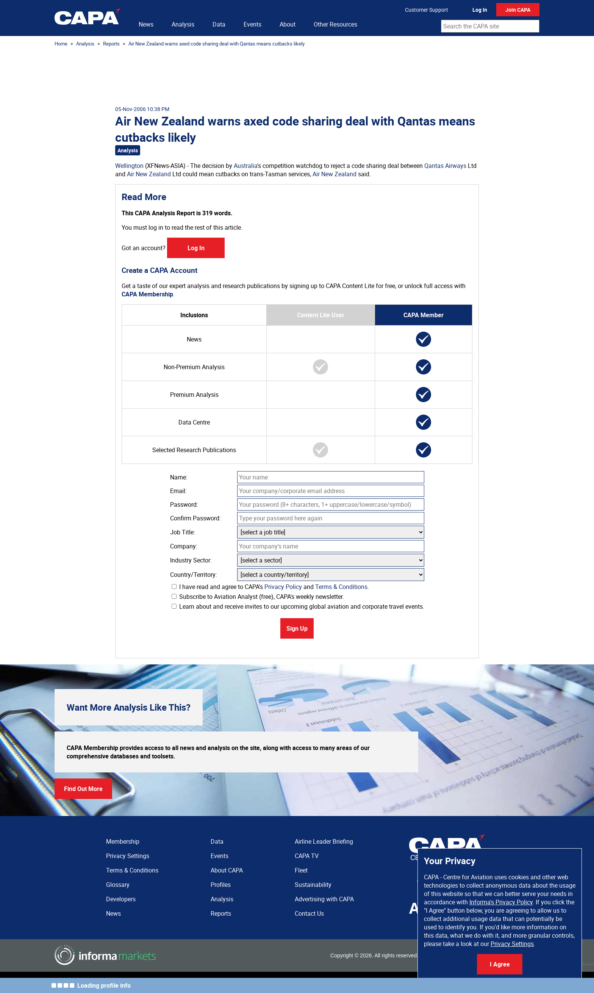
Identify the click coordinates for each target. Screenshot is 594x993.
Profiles (221, 884)
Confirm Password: (195, 518)
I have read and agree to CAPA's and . (270, 587)
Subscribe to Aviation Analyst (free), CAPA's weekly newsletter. (258, 596)
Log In (479, 9)
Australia (245, 165)
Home (61, 43)
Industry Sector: (191, 560)
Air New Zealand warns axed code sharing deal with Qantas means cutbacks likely (216, 43)
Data (219, 24)
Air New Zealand (149, 174)
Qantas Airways (445, 165)
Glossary (118, 884)
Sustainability (313, 884)
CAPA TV (307, 856)
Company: (183, 546)
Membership (122, 841)
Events (252, 24)
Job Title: (182, 532)
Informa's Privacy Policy (501, 902)
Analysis (183, 24)
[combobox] (490, 26)
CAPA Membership (147, 294)
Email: (178, 491)
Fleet (301, 870)
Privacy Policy (283, 587)
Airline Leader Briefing (324, 841)
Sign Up (297, 628)
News (146, 24)
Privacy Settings (512, 944)
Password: (184, 504)
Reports (111, 43)
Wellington (129, 165)
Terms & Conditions (341, 587)
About (287, 24)
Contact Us (309, 913)
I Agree (500, 964)
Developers (121, 899)
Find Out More (83, 789)
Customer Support (426, 9)
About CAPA (227, 870)
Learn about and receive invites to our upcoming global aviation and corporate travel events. (298, 606)
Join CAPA (517, 9)
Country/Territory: (193, 574)
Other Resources (335, 24)
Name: (179, 477)
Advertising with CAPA (324, 899)
